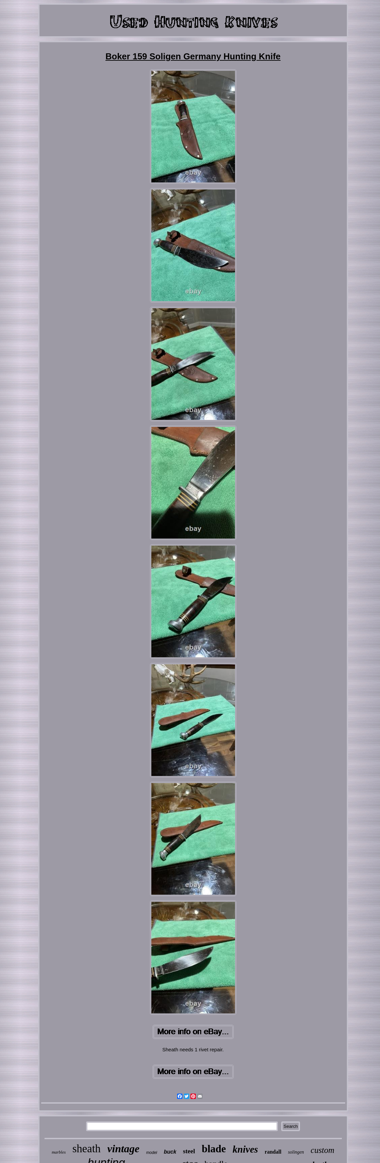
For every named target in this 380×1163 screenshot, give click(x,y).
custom (322, 1150)
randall (273, 1152)
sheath (86, 1149)
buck (170, 1152)
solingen (296, 1152)
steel (189, 1151)
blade (214, 1149)
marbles (59, 1152)
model (151, 1152)
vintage (123, 1149)
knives (245, 1149)
